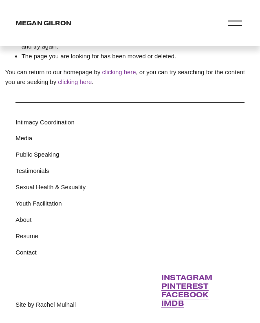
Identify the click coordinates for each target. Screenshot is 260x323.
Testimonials (32, 170)
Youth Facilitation (38, 203)
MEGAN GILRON (43, 23)
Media (23, 138)
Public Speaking (37, 154)
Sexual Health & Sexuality (50, 187)
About (23, 219)
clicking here (119, 72)
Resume (26, 235)
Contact (25, 252)
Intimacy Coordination (44, 122)
